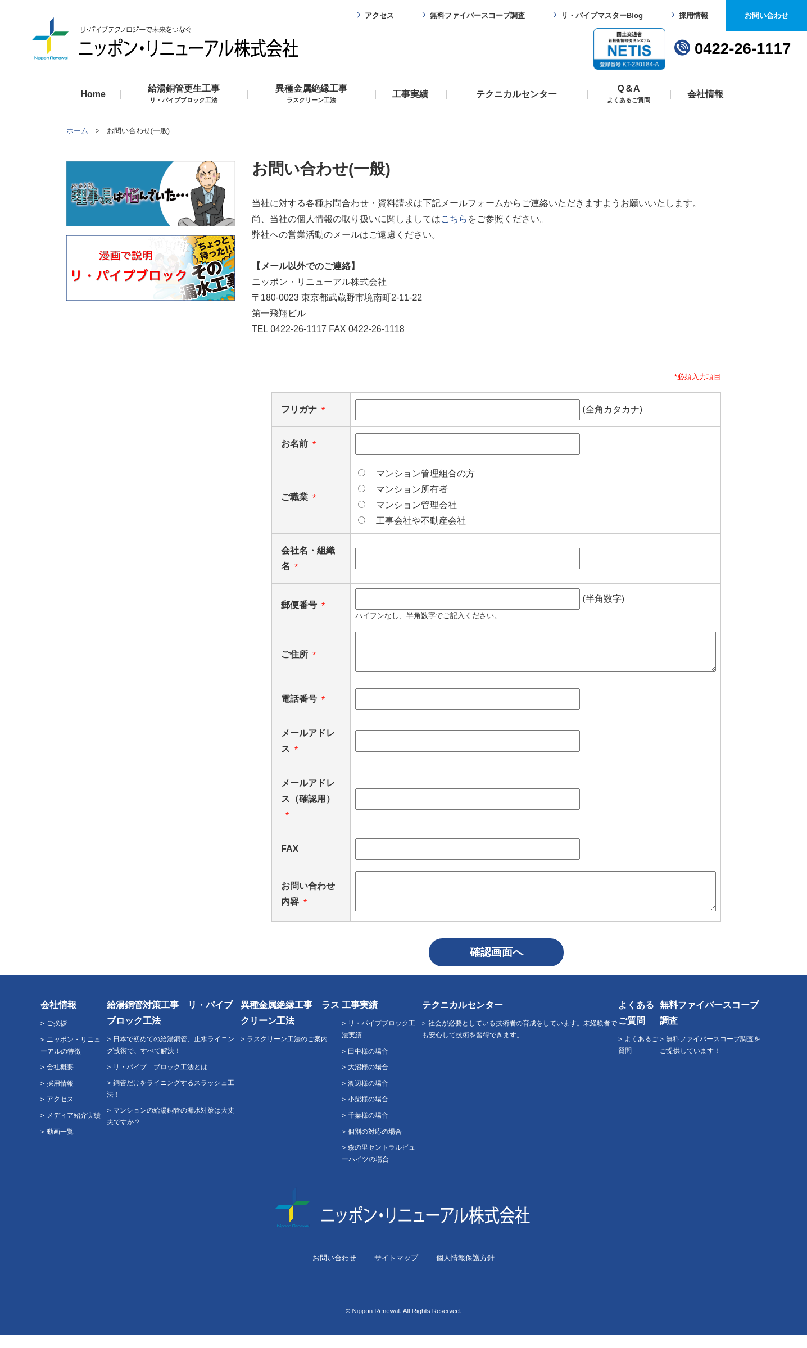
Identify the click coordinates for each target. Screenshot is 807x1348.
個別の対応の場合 (375, 1145)
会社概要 (60, 1080)
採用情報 (693, 15)
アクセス (379, 15)
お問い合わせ (766, 15)
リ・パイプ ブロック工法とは (160, 1080)
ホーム (77, 130)
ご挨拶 (57, 1036)
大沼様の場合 (368, 1080)
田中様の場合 (368, 1064)
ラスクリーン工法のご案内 (287, 1052)
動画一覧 (60, 1145)
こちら (454, 219)
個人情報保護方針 (465, 1271)
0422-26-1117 (743, 48)
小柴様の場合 (368, 1112)
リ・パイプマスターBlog (602, 15)
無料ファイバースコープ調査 (477, 15)
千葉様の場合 (368, 1128)
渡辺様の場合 (368, 1096)
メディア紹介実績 (74, 1128)
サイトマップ (396, 1271)
